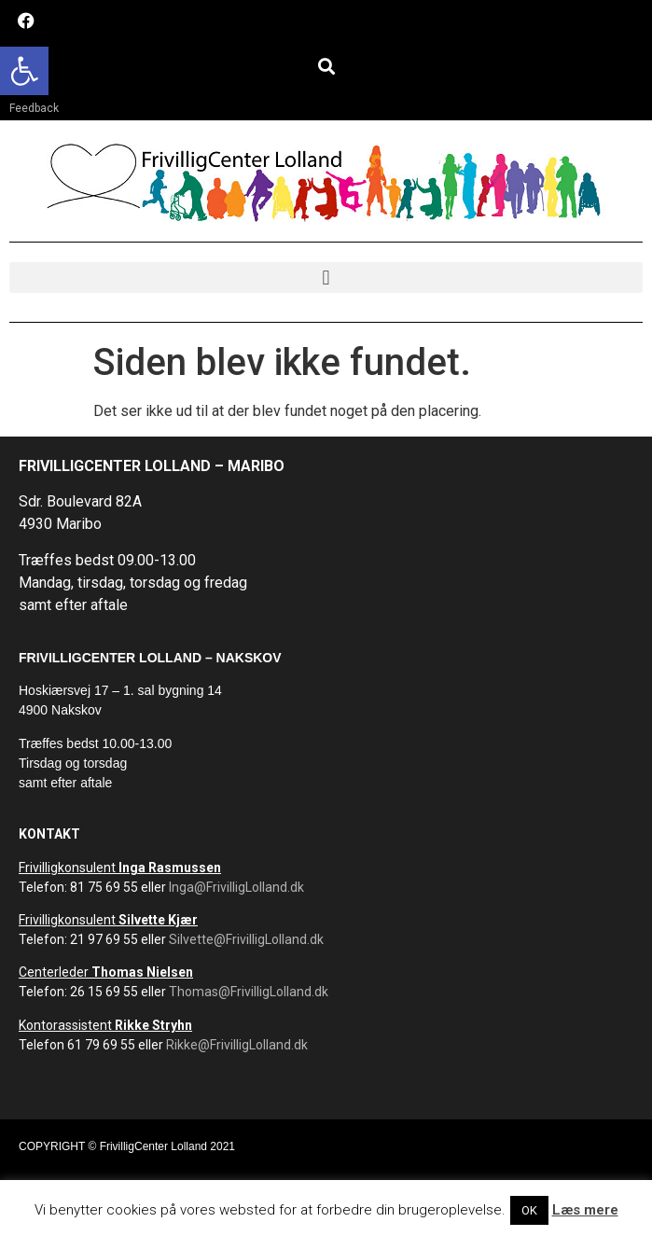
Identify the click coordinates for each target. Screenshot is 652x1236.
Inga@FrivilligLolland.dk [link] (236, 887)
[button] (326, 65)
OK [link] (529, 1210)
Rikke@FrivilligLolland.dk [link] (237, 1044)
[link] (24, 71)
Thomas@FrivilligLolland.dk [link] (248, 991)
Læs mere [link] (585, 1209)
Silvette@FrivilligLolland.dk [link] (246, 939)
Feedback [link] (34, 108)
